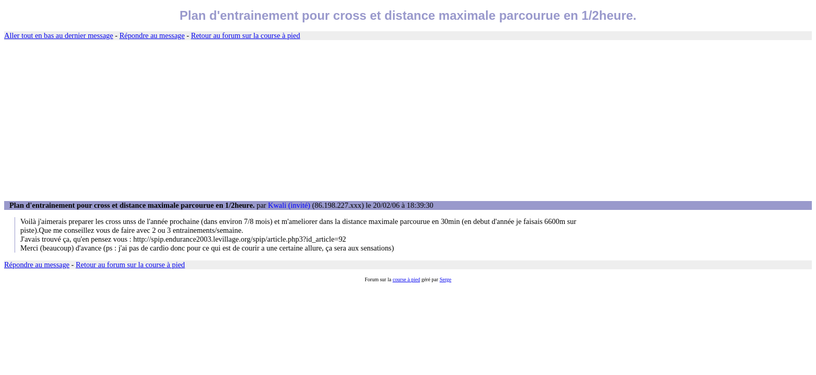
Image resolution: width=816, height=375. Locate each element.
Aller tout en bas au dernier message (58, 35)
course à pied (406, 279)
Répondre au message (151, 35)
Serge (446, 279)
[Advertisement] (408, 121)
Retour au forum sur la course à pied (245, 35)
